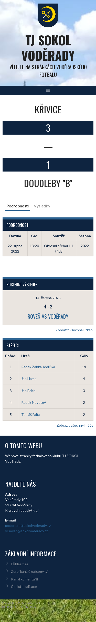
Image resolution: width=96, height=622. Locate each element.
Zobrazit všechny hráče (75, 425)
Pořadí (10, 356)
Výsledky (42, 205)
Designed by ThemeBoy (19, 607)
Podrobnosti (17, 205)
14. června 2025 (48, 298)
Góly (84, 356)
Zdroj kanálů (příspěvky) (29, 571)
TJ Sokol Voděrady (48, 47)
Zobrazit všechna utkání (74, 330)
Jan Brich (28, 390)
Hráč (25, 356)
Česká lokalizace (24, 586)
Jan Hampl (29, 378)
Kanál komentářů (24, 579)
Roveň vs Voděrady (48, 316)
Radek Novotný (33, 402)
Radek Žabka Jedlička (38, 367)
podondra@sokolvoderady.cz (28, 525)
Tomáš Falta (30, 414)
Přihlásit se (20, 564)
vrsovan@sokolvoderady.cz (26, 531)
